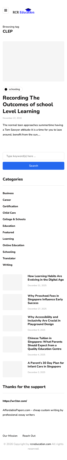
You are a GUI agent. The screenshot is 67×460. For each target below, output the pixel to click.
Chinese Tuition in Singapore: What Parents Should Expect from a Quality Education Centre (45, 343)
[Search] (33, 156)
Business (8, 193)
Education (9, 226)
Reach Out (29, 436)
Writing (7, 265)
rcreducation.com (40, 444)
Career (7, 200)
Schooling (9, 252)
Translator (9, 258)
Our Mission (10, 436)
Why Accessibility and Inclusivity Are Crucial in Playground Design (44, 320)
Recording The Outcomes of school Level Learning (28, 104)
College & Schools (14, 219)
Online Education (13, 245)
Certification (10, 206)
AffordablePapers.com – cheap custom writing (31, 410)
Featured (8, 232)
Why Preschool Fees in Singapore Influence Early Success (45, 299)
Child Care (9, 213)
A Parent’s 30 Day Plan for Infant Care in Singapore (46, 365)
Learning (8, 239)
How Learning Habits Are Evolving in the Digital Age (46, 278)
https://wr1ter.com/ (15, 401)
